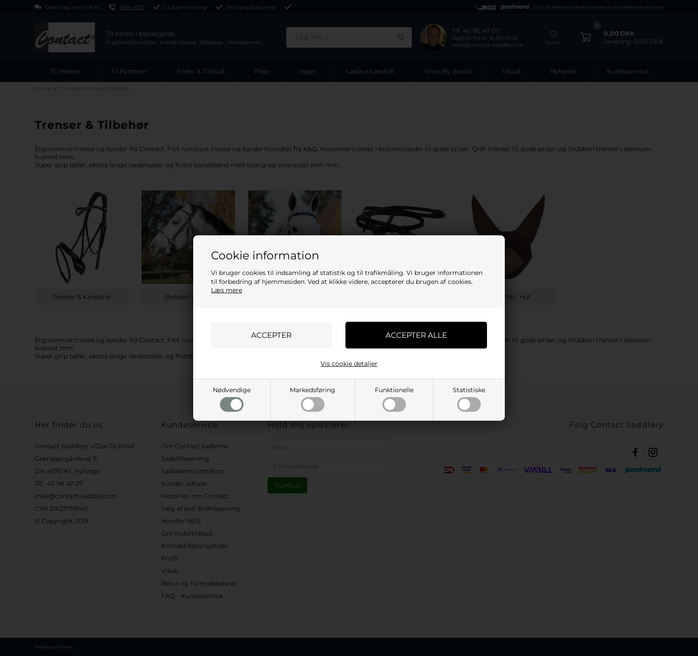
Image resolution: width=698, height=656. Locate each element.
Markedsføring (312, 399)
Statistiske (469, 399)
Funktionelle (394, 399)
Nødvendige (232, 399)
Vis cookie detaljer (349, 364)
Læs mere (226, 290)
